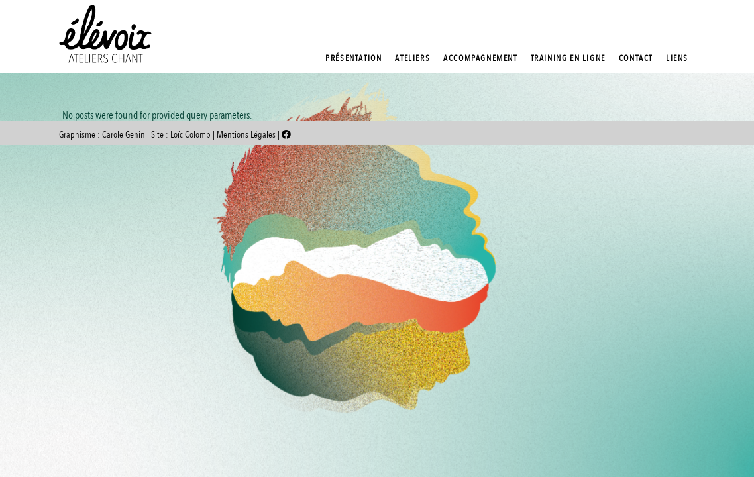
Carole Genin (123, 135)
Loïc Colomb (190, 135)
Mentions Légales (247, 135)
